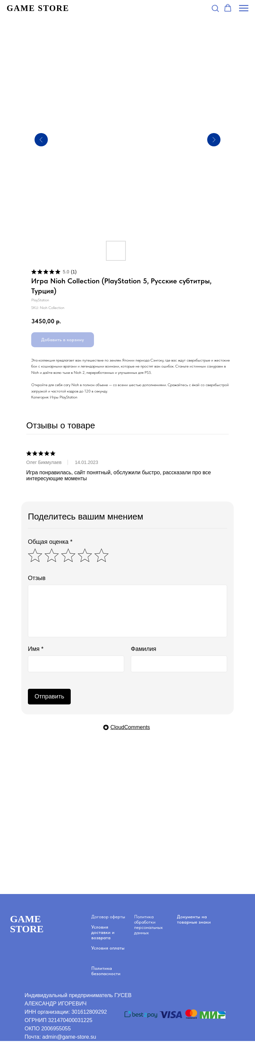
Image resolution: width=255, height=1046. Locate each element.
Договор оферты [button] (108, 916)
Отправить (49, 696)
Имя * (35, 649)
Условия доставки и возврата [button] (103, 932)
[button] (215, 8)
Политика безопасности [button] (106, 971)
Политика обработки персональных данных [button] (148, 924)
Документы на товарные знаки (194, 919)
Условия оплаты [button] (108, 948)
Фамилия (143, 649)
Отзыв (36, 578)
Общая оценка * (50, 541)
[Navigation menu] (243, 8)
